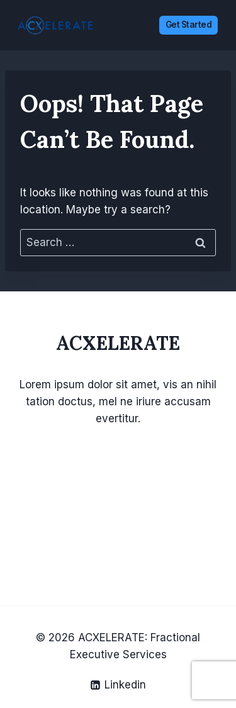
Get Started (189, 25)
